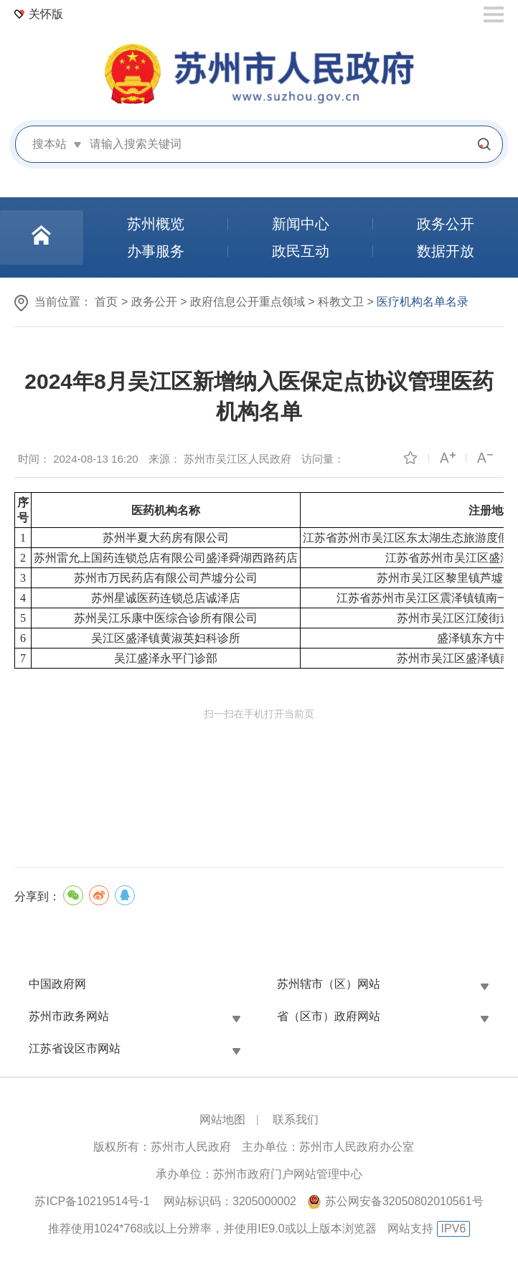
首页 (106, 302)
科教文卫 (341, 302)
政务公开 (154, 302)
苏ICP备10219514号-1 (91, 1201)
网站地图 (222, 1119)
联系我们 (296, 1119)
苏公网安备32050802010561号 (404, 1201)
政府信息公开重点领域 (247, 302)
